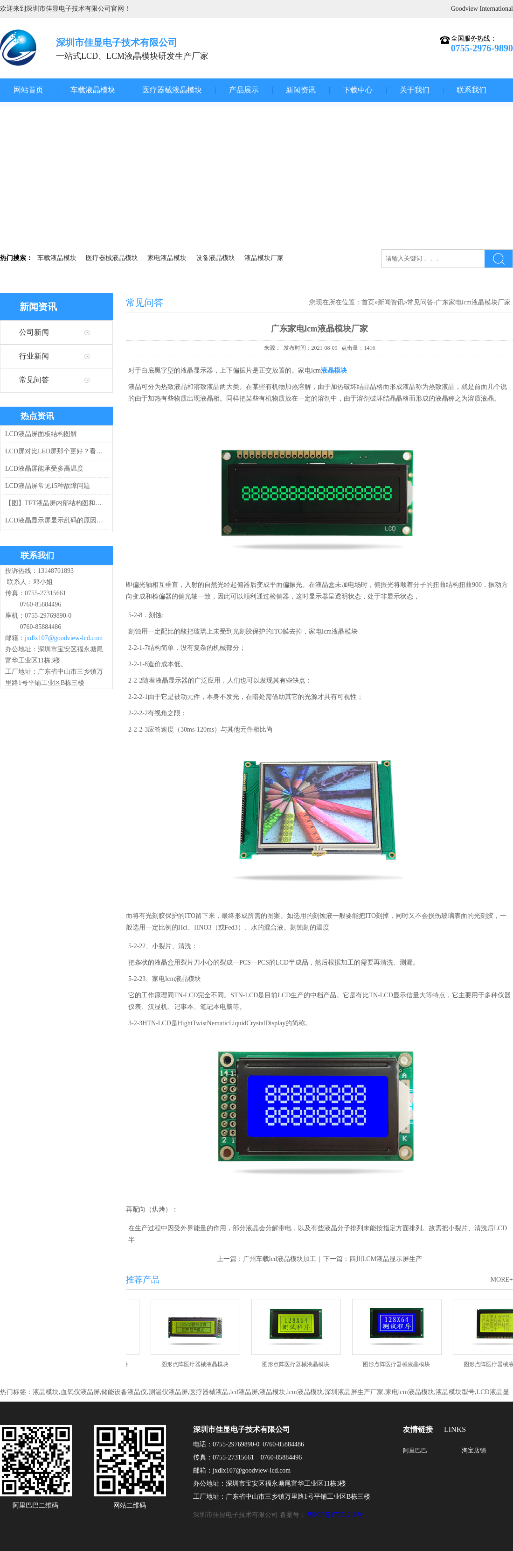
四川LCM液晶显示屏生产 (385, 1258)
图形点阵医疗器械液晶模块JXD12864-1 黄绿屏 (299, 1367)
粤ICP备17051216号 (335, 1514)
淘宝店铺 (474, 1450)
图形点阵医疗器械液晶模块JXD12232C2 (198, 1367)
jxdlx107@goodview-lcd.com (64, 638)
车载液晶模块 (92, 90)
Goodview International (482, 8)
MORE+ (502, 1279)
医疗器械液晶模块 (172, 90)
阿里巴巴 (415, 1450)
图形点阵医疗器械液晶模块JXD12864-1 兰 (399, 1367)
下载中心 (358, 90)
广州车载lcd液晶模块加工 (279, 1258)
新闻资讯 (301, 90)
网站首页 (28, 90)
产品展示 (244, 90)
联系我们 (471, 90)
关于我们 (415, 90)
